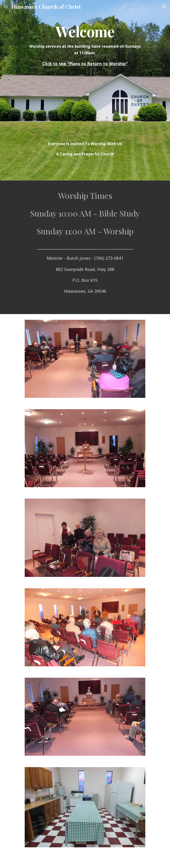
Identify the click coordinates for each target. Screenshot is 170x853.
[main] (85, 45)
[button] (5, 6)
